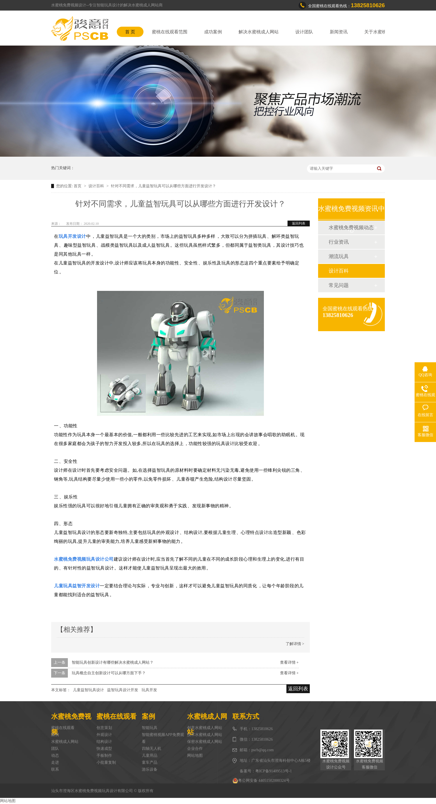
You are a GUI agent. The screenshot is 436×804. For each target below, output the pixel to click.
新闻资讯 (339, 31)
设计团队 (304, 31)
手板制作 (104, 755)
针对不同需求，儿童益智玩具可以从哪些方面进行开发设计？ (163, 186)
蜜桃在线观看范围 (169, 31)
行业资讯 (339, 242)
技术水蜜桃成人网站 (204, 735)
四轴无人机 (151, 748)
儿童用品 (149, 755)
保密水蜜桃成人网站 (204, 742)
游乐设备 (149, 769)
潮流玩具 (339, 256)
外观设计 (104, 735)
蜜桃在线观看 (63, 728)
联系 (55, 769)
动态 (55, 755)
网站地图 (195, 755)
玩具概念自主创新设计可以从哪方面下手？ (109, 673)
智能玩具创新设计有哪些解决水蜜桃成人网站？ (112, 662)
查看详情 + (289, 662)
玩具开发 (149, 690)
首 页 (130, 31)
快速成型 (104, 748)
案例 (55, 735)
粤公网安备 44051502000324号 (261, 780)
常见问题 (339, 285)
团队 (55, 748)
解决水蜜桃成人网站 (259, 31)
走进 (55, 762)
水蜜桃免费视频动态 (351, 227)
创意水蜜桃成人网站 (204, 728)
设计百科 (96, 186)
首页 (78, 186)
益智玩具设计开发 (122, 690)
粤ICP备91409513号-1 (273, 771)
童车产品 (149, 762)
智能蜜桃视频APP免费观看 (163, 738)
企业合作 (195, 748)
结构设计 (104, 742)
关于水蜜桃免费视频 (384, 31)
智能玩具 (149, 728)
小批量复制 (106, 762)
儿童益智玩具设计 (88, 690)
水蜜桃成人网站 (64, 742)
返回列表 (298, 223)
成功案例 (213, 31)
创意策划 (104, 728)
